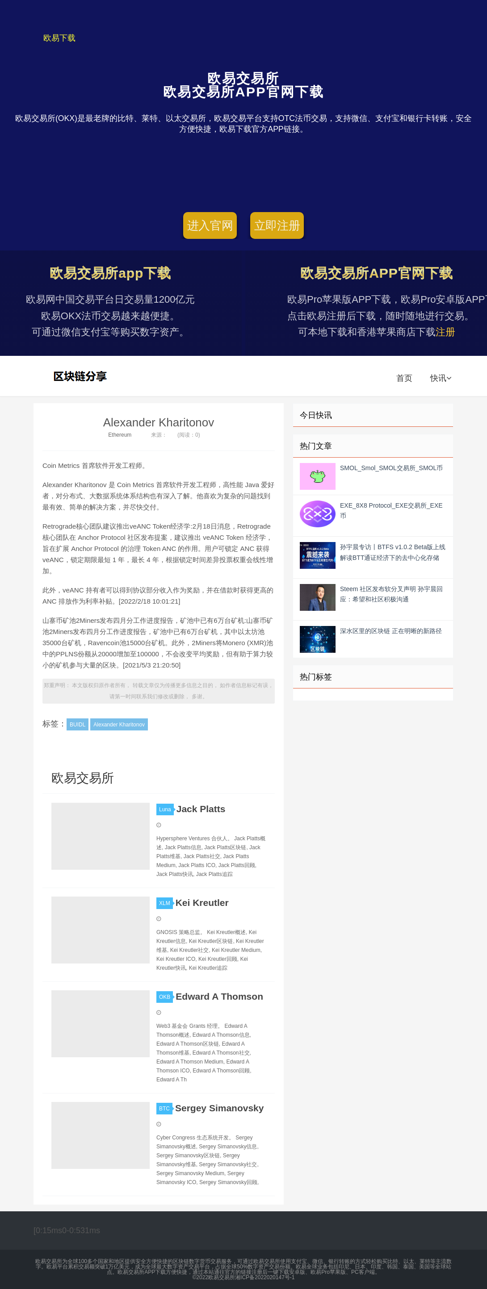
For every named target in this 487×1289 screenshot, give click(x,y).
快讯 (440, 378)
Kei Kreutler (202, 902)
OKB (166, 997)
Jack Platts (201, 809)
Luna (166, 809)
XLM (166, 903)
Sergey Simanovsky (219, 1108)
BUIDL (77, 725)
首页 (404, 378)
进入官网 (210, 225)
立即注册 (277, 225)
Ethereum (119, 435)
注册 (445, 332)
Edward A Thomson (219, 996)
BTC (165, 1108)
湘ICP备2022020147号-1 (264, 1277)
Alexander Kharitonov (158, 422)
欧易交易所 (81, 376)
